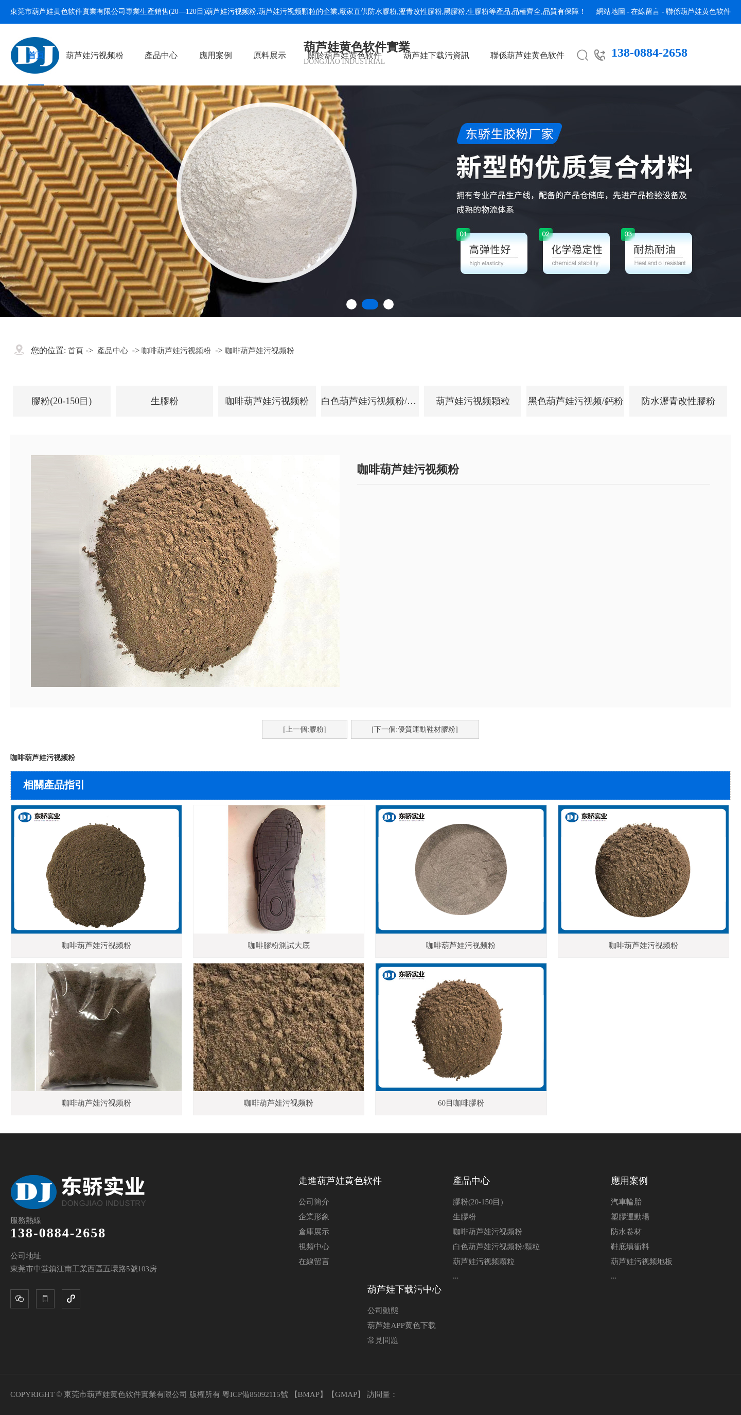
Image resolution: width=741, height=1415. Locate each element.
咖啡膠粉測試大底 (279, 945)
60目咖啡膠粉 (461, 1103)
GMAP (346, 1394)
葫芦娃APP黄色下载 (401, 1325)
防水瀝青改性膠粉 (678, 401)
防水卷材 (626, 1232)
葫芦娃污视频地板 (642, 1261)
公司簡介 (313, 1202)
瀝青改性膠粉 (420, 11)
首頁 (36, 55)
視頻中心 (313, 1247)
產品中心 (161, 55)
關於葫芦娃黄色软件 (345, 55)
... (455, 1276)
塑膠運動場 (630, 1217)
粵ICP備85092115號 (256, 1394)
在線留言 (645, 11)
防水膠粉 (382, 11)
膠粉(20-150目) (61, 401)
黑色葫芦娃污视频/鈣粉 (575, 401)
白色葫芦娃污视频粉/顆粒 (370, 401)
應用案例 (215, 55)
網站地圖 (610, 11)
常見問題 (382, 1340)
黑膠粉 (454, 11)
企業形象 (313, 1217)
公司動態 (382, 1310)
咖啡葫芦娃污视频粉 (176, 351)
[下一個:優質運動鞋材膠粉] (415, 729)
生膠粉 (478, 11)
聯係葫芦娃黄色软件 (698, 11)
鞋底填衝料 (630, 1247)
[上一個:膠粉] (304, 729)
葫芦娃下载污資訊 (436, 55)
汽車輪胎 (626, 1202)
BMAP (309, 1394)
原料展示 (269, 55)
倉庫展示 (313, 1232)
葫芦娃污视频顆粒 (287, 11)
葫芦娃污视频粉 (231, 11)
